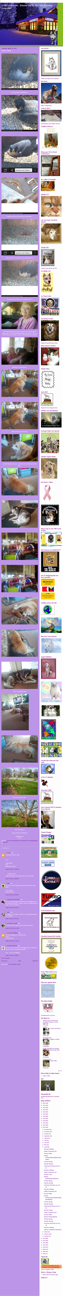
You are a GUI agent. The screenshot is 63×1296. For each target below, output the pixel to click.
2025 (44, 1105)
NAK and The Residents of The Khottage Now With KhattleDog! (51, 1266)
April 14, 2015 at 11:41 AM (12, 941)
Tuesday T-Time (48, 1174)
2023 (44, 1109)
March (46, 1231)
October (46, 1133)
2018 (44, 1120)
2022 (44, 1112)
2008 (44, 1251)
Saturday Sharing (48, 1163)
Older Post (35, 961)
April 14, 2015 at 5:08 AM (12, 894)
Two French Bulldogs (12, 933)
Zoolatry (45, 1027)
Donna (9, 853)
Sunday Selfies (53, 1060)
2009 (44, 1249)
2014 (44, 1238)
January (46, 1236)
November (47, 1131)
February (46, 1234)
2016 (44, 1125)
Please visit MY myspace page (50, 1274)
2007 (44, 1253)
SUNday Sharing (48, 1161)
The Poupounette (47, 1037)
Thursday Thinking (49, 1149)
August (46, 1138)
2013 (44, 1240)
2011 (44, 1245)
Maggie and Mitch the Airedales (51, 1048)
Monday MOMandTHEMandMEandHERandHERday (52, 1197)
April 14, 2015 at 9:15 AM (12, 907)
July (45, 1140)
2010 (44, 1247)
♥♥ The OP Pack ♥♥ (12, 945)
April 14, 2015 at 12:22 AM (12, 869)
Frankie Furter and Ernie (13, 899)
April (45, 1147)
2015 (44, 1127)
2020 (44, 1116)
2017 (44, 1123)
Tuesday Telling (48, 1153)
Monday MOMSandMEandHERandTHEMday (52, 1157)
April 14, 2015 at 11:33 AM (12, 928)
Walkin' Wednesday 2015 (50, 1151)
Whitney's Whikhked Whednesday (52, 1229)
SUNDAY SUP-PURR (55, 1028)
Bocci (8, 912)
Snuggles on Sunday (55, 1039)
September (47, 1136)
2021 (44, 1114)
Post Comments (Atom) (14, 964)
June (45, 1142)
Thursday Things (48, 1210)
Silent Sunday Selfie (54, 1050)
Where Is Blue (46, 1075)
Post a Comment (5, 958)
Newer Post (4, 961)
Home (19, 961)
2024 (44, 1107)
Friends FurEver (47, 1059)
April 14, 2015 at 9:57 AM (12, 918)
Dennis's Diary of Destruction (50, 1020)
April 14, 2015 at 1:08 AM (12, 878)
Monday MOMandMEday (50, 1216)
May (45, 1144)
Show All (60, 1070)
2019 (44, 1118)
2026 (44, 1103)
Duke (8, 883)
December (47, 1129)
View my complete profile (47, 1269)
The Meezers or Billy (12, 923)
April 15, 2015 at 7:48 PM (12, 955)
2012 (44, 1242)
